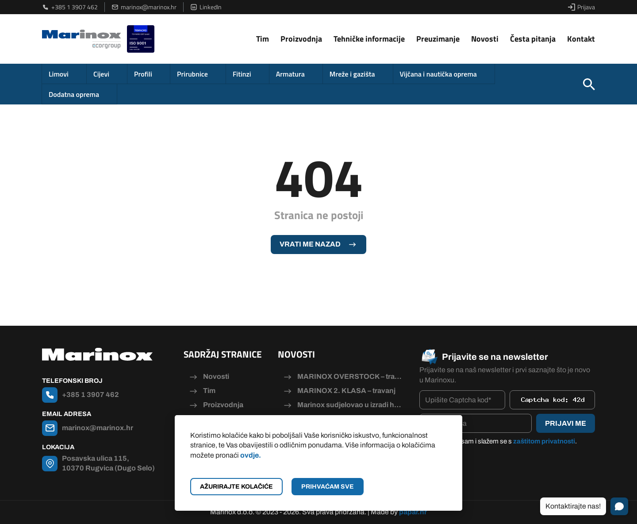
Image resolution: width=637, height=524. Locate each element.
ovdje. (250, 455)
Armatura (290, 74)
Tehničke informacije (369, 39)
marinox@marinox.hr (144, 7)
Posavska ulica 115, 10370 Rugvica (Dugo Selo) (108, 463)
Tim (262, 39)
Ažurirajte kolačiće (236, 486)
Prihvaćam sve (327, 486)
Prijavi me (565, 423)
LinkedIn (206, 7)
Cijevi (101, 74)
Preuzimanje (438, 39)
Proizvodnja (301, 39)
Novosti (485, 39)
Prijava (581, 7)
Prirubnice (192, 74)
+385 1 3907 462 (70, 7)
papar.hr (413, 512)
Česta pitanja (533, 39)
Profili (143, 74)
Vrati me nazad (310, 244)
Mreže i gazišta (352, 74)
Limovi (59, 74)
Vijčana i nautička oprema (438, 74)
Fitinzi (242, 74)
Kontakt (581, 39)
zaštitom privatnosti (544, 441)
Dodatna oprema (74, 94)
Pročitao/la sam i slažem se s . (502, 441)
